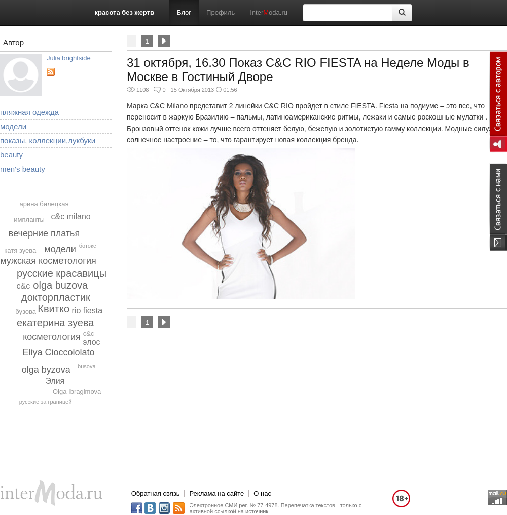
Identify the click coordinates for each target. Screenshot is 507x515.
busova (86, 366)
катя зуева (20, 250)
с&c (23, 286)
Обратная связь (155, 493)
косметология (52, 337)
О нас (262, 493)
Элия (54, 381)
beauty (11, 154)
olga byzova (46, 370)
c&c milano (70, 216)
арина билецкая (44, 204)
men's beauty (22, 169)
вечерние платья (44, 233)
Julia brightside (69, 58)
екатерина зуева (55, 322)
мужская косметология (48, 261)
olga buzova (60, 285)
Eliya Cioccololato (58, 352)
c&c (88, 333)
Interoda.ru (268, 12)
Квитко (53, 308)
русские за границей (45, 402)
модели (13, 126)
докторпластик (55, 297)
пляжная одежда (29, 112)
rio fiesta (87, 310)
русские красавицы (61, 273)
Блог (184, 12)
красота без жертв (124, 12)
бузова (25, 311)
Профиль (220, 12)
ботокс (87, 246)
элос (91, 342)
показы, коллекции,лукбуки (47, 140)
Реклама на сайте (216, 493)
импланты (29, 219)
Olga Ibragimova (77, 391)
